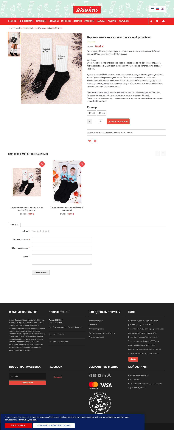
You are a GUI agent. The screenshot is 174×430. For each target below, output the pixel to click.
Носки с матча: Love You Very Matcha (143, 337)
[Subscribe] (27, 382)
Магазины (124, 21)
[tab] (14, 225)
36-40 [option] (91, 113)
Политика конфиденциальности (102, 333)
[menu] (70, 21)
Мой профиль (163, 21)
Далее (133, 359)
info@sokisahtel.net (61, 342)
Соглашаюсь (18, 426)
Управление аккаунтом (139, 375)
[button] (14, 50)
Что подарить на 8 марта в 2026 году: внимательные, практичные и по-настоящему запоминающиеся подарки (144, 345)
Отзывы (14, 225)
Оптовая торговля (96, 329)
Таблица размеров (96, 337)
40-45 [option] (102, 113)
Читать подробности (27, 420)
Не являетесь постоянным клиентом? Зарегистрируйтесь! (145, 386)
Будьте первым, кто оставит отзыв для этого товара (109, 132)
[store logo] (87, 9)
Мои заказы (135, 379)
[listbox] (126, 113)
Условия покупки (96, 321)
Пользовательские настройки (54, 426)
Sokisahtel (58, 377)
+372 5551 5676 (59, 334)
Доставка (93, 325)
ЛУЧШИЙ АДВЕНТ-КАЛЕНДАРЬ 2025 (143, 353)
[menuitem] (13, 21)
